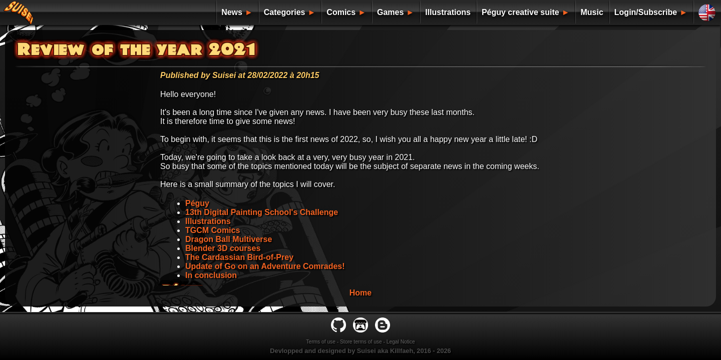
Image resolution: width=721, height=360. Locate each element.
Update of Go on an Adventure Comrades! (265, 266)
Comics (340, 12)
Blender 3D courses (222, 248)
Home (360, 292)
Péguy (197, 203)
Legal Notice (401, 341)
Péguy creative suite (520, 12)
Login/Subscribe (645, 12)
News (231, 12)
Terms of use (320, 341)
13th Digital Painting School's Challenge (261, 212)
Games (390, 12)
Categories (284, 12)
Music (591, 12)
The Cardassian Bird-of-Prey (239, 257)
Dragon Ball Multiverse (228, 239)
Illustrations (448, 12)
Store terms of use (361, 341)
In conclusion (211, 275)
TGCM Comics (212, 230)
